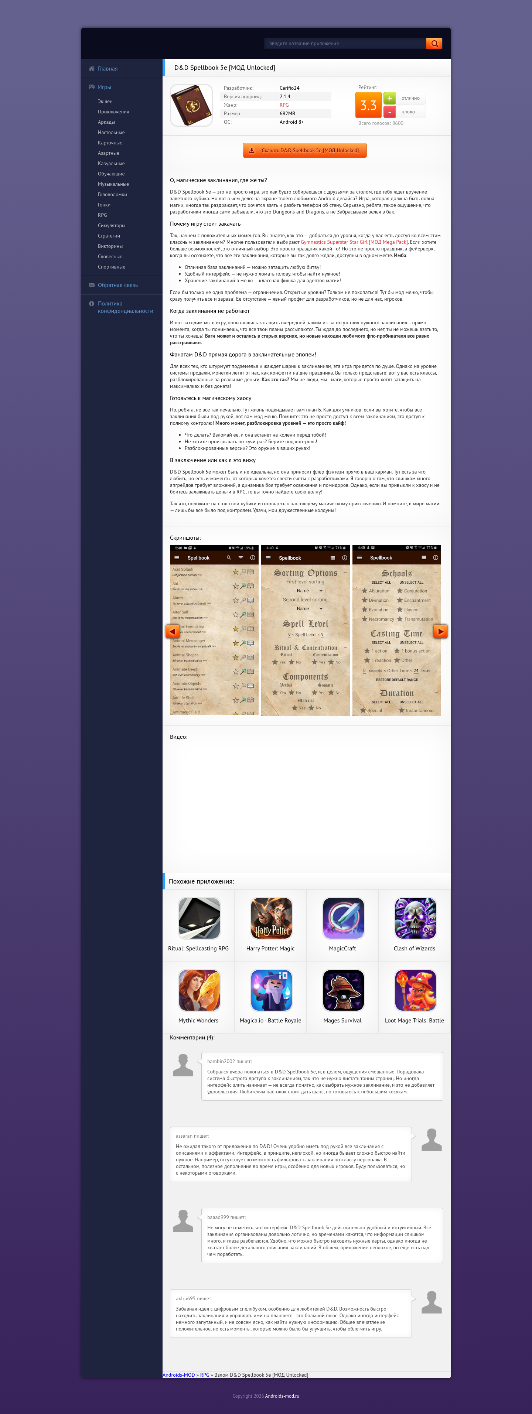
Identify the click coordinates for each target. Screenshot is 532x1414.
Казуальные (111, 163)
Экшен (105, 101)
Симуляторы (111, 225)
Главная (103, 68)
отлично (401, 98)
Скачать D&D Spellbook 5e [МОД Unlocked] (310, 150)
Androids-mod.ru (282, 1396)
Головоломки (112, 194)
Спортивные (111, 266)
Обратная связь (113, 284)
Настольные (111, 132)
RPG (102, 215)
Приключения (113, 111)
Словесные (110, 256)
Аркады (106, 122)
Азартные (108, 153)
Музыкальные (113, 184)
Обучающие (111, 173)
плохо (399, 112)
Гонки (104, 204)
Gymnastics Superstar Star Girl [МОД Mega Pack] (354, 242)
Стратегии (109, 235)
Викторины (110, 246)
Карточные (110, 142)
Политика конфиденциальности (120, 307)
